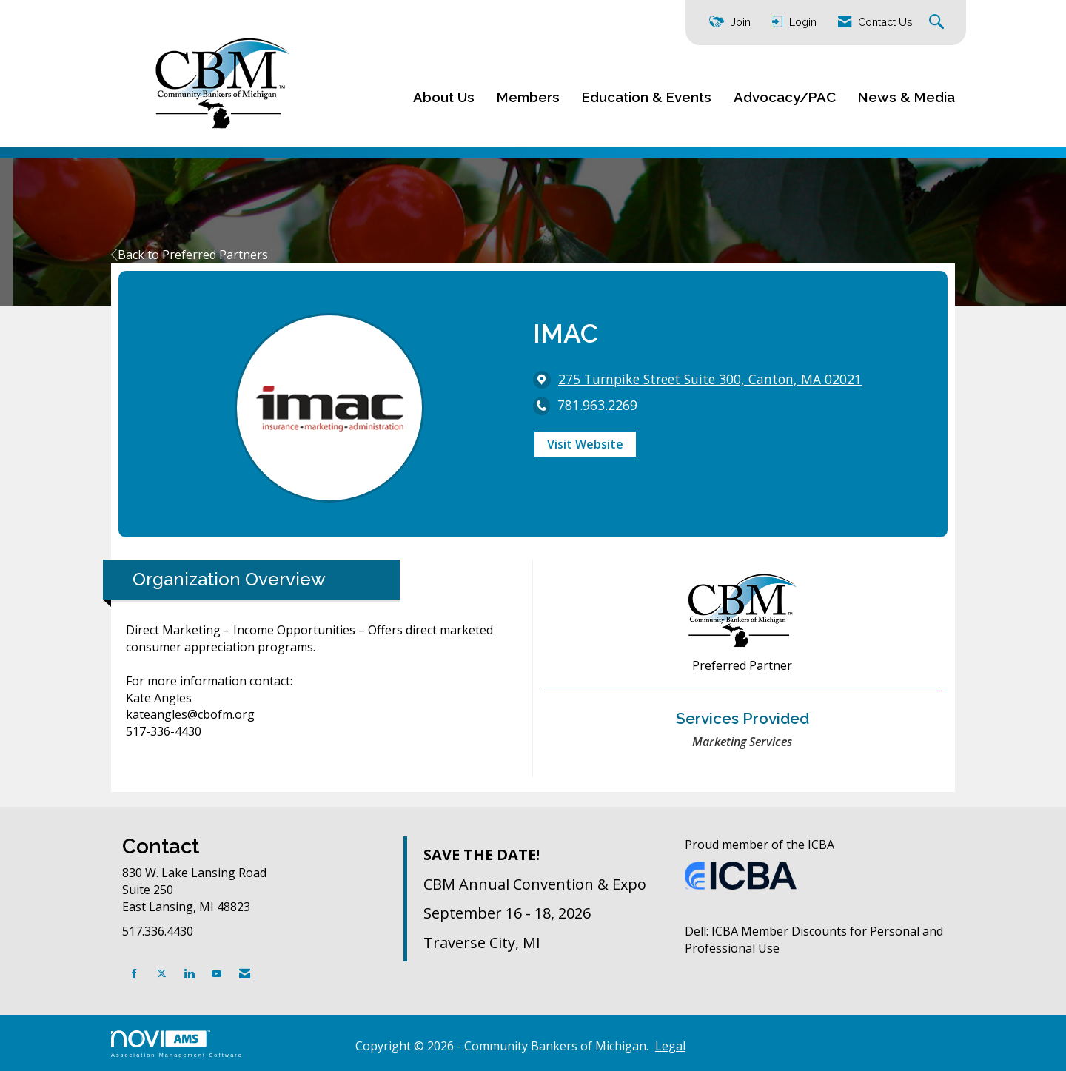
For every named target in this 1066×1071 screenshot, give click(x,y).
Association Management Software (177, 1044)
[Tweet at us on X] (162, 973)
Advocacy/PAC (785, 97)
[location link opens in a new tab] (710, 379)
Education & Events (646, 97)
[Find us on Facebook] (134, 973)
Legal (670, 1046)
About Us (444, 97)
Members (528, 97)
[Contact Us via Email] (245, 973)
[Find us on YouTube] (216, 973)
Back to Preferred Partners (189, 254)
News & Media (906, 97)
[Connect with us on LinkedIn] (189, 973)
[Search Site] (938, 22)
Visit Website (585, 444)
